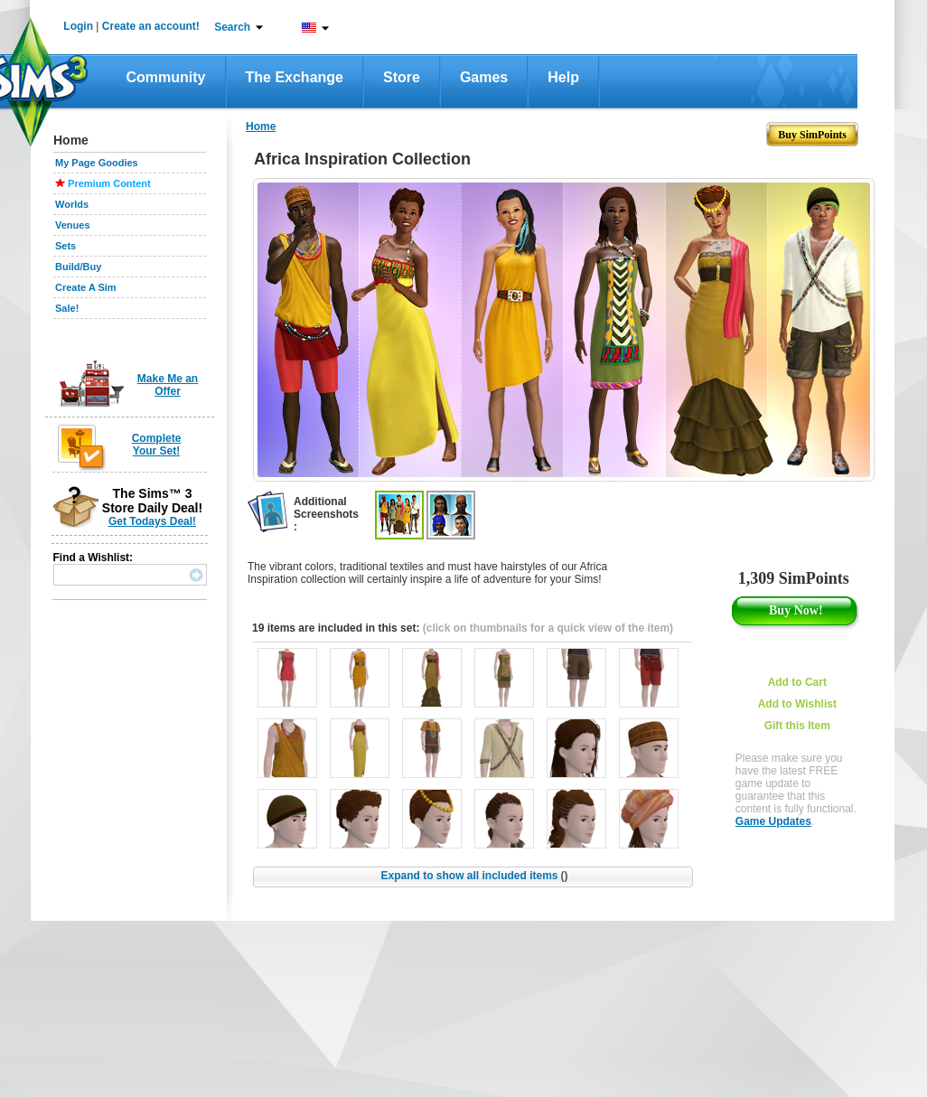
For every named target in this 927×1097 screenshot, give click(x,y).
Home (261, 126)
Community (166, 77)
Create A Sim (86, 287)
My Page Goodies (96, 162)
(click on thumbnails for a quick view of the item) (548, 628)
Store (401, 77)
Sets (65, 245)
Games (484, 77)
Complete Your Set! (157, 444)
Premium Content (109, 183)
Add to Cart (797, 682)
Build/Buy (78, 266)
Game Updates (773, 821)
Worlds (72, 204)
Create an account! (151, 26)
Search (232, 27)
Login (78, 26)
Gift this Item (797, 725)
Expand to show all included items (473, 875)
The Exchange (294, 77)
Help (563, 77)
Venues (72, 225)
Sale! (67, 308)
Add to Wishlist (797, 704)
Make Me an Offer (167, 385)
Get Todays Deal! (152, 521)
